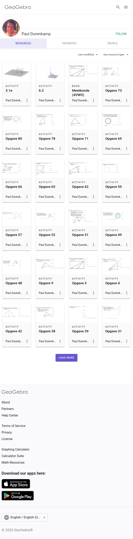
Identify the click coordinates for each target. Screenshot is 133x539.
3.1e (9, 90)
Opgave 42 (14, 331)
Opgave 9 (46, 283)
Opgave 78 (47, 139)
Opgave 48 (14, 283)
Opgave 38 (47, 331)
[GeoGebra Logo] (18, 7)
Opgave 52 (47, 235)
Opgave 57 (14, 235)
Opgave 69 (113, 139)
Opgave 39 (80, 331)
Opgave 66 (14, 187)
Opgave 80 (14, 139)
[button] (67, 357)
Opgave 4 (112, 283)
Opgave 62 (80, 187)
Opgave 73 (113, 90)
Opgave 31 (113, 331)
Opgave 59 (113, 187)
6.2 (41, 90)
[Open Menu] (125, 7)
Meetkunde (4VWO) (80, 92)
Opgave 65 (47, 187)
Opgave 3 (79, 283)
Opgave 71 (80, 139)
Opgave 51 (80, 235)
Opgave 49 (113, 235)
